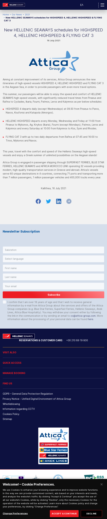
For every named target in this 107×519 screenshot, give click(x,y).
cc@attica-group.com (83, 315)
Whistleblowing (11, 403)
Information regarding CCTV (19, 408)
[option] (14, 479)
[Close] (101, 487)
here (90, 319)
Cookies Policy (11, 414)
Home (6, 14)
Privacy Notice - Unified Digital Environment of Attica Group (37, 398)
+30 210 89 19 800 (77, 340)
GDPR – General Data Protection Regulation (28, 393)
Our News (17, 14)
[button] (53, 250)
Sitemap (7, 418)
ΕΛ (81, 4)
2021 (27, 14)
